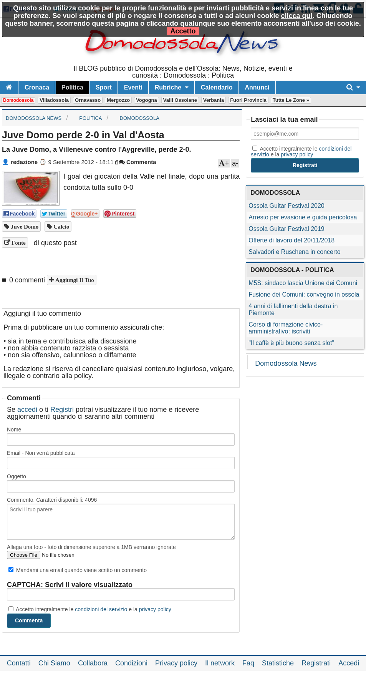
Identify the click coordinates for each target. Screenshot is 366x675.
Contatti (19, 663)
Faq (248, 663)
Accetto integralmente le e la (89, 609)
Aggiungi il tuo (74, 280)
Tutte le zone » (291, 100)
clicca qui (297, 16)
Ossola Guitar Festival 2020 (286, 205)
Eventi (133, 87)
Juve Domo (23, 226)
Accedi (348, 663)
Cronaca (37, 87)
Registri (62, 409)
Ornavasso (88, 100)
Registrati (316, 663)
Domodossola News (285, 363)
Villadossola (54, 100)
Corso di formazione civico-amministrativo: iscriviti (285, 328)
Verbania (213, 100)
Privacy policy (176, 663)
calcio (60, 226)
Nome (14, 429)
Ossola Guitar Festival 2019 (286, 229)
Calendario (217, 87)
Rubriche (168, 87)
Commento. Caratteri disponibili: (52, 500)
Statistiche (278, 663)
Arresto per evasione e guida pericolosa (302, 217)
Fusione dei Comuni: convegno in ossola (303, 294)
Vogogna (146, 100)
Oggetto (16, 476)
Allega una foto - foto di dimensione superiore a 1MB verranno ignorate (91, 547)
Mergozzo (118, 100)
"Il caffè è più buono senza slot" (291, 343)
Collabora (93, 663)
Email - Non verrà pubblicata (41, 453)
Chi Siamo (54, 663)
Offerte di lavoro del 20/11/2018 (291, 240)
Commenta (137, 162)
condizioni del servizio (101, 609)
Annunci (257, 87)
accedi (27, 409)
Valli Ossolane (180, 100)
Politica (72, 87)
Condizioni (131, 663)
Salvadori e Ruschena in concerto (294, 252)
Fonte (18, 242)
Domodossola (18, 100)
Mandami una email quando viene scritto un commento (77, 570)
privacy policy (155, 609)
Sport (104, 87)
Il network (220, 663)
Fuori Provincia (248, 100)
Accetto (182, 31)
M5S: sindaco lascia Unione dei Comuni (302, 283)
